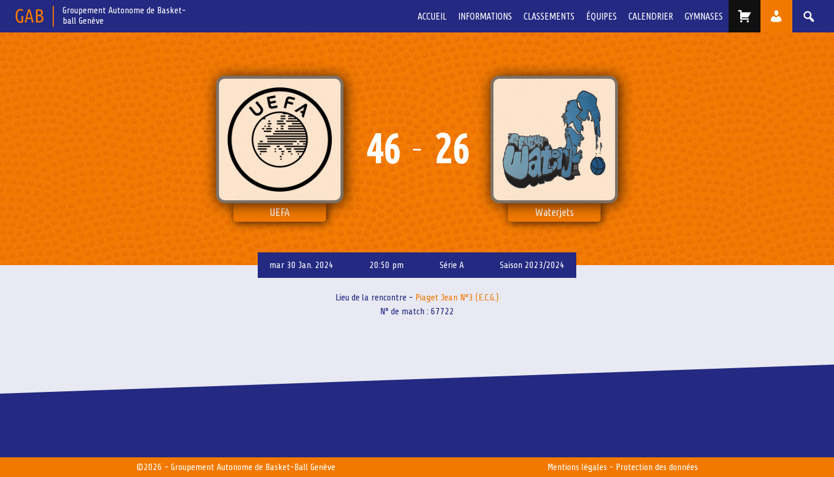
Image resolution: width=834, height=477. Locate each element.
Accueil (432, 16)
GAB (29, 15)
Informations (485, 16)
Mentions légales (577, 467)
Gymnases (704, 16)
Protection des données (657, 467)
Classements (549, 16)
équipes (601, 16)
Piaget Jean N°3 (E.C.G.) (457, 297)
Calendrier (650, 16)
